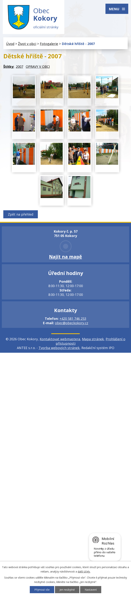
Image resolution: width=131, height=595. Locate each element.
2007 (19, 67)
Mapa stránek (93, 339)
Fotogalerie (49, 44)
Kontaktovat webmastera (60, 339)
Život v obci (27, 44)
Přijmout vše (42, 589)
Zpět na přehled (20, 214)
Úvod (10, 44)
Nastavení (91, 589)
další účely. (84, 571)
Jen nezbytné (67, 589)
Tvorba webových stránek (59, 348)
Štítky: (8, 67)
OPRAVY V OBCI (38, 67)
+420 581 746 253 (73, 319)
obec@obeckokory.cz (71, 323)
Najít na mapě (65, 257)
